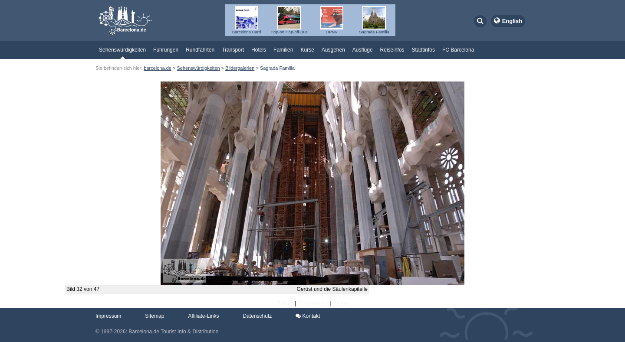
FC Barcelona (458, 50)
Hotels (258, 50)
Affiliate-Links (203, 316)
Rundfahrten (200, 50)
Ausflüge (362, 50)
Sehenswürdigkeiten (122, 50)
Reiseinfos (392, 50)
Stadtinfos (423, 50)
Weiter (340, 303)
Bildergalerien (239, 68)
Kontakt (308, 316)
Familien (283, 50)
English (512, 21)
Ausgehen (333, 50)
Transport (233, 50)
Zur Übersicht (313, 303)
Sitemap (154, 316)
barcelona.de (157, 68)
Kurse (307, 50)
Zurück (285, 303)
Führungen (165, 50)
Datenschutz (257, 316)
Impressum (108, 316)
